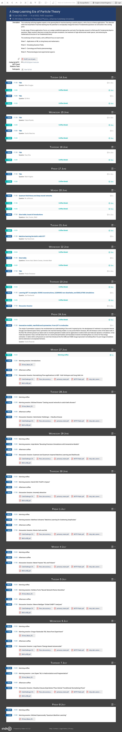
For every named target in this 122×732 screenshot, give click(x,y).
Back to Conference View (66, 3)
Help (50, 729)
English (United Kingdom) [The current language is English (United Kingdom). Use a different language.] (103, 3)
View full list (28, 69)
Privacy (71, 729)
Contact (55, 729)
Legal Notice (63, 729)
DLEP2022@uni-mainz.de (31, 62)
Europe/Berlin (84, 3)
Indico (23, 729)
